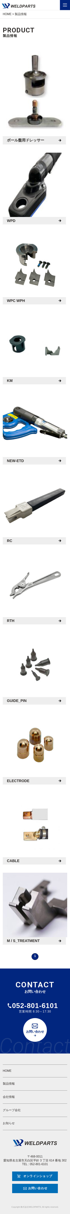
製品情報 (9, 1083)
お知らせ (9, 1123)
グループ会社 (12, 1110)
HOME (7, 1070)
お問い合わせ (35, 1031)
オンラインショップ (37, 1176)
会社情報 (9, 1096)
